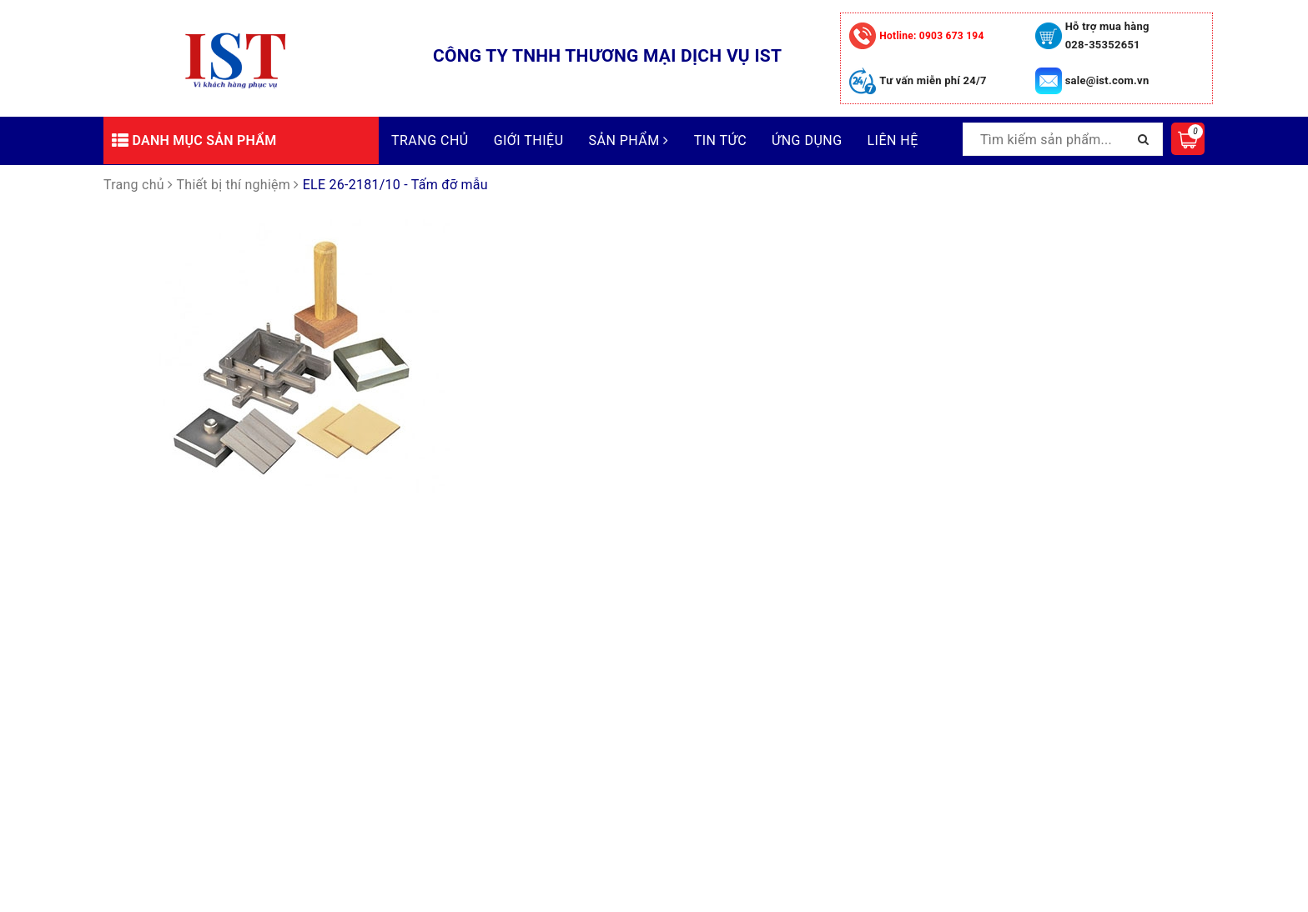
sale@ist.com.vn (1107, 80)
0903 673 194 (931, 36)
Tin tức (720, 140)
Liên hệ (893, 140)
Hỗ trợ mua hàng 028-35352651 (1107, 35)
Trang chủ (430, 140)
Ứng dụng (807, 140)
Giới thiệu (529, 140)
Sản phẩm (629, 140)
